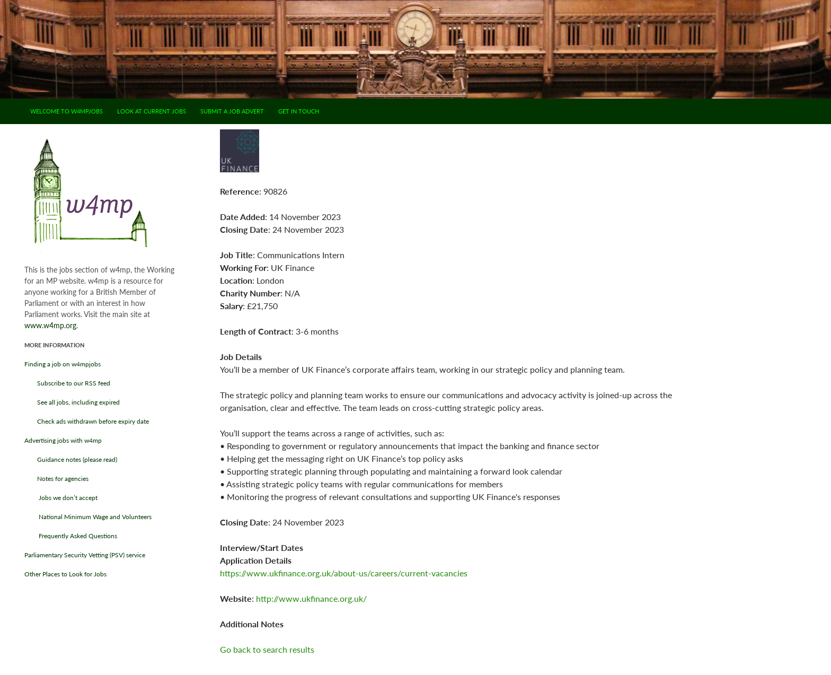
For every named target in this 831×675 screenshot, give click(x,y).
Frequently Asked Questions (70, 536)
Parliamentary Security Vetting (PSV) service (84, 555)
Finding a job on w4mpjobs (62, 364)
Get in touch (298, 111)
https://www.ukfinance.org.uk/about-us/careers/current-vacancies (343, 573)
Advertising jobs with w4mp (63, 440)
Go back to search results (267, 649)
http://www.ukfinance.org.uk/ (311, 598)
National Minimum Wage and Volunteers (88, 517)
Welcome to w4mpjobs (66, 111)
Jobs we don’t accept (61, 498)
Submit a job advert (232, 111)
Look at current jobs (151, 111)
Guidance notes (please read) (70, 459)
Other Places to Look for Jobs (65, 574)
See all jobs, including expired (72, 402)
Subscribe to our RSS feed (67, 383)
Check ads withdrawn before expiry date (86, 421)
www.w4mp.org (50, 325)
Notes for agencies (56, 479)
